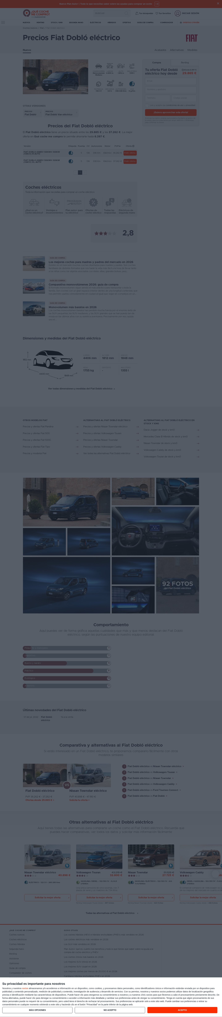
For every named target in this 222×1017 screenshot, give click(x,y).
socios (25, 988)
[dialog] (111, 997)
